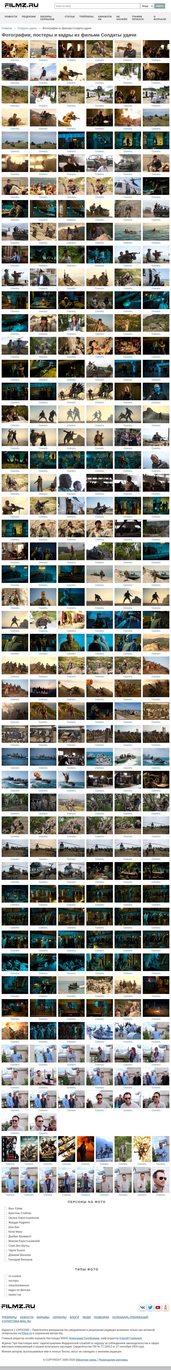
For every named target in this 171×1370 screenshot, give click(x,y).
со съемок (14, 1276)
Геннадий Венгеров (20, 1259)
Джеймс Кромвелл (19, 1236)
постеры (13, 1280)
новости (11, 16)
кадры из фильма (19, 1290)
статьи (70, 16)
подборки (101, 1317)
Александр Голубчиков (84, 1338)
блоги (74, 1317)
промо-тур (14, 1294)
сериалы (59, 1317)
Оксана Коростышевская (23, 1217)
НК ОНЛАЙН (122, 18)
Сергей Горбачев (130, 1338)
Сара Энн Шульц (18, 1245)
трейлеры (86, 16)
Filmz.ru (27, 1333)
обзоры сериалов (47, 18)
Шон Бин (13, 1227)
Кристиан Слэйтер (19, 1213)
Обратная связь (86, 1359)
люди (86, 1317)
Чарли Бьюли (16, 1250)
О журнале (160, 18)
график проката (138, 18)
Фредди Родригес (19, 1222)
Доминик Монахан (19, 1255)
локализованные (18, 1285)
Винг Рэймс (15, 1208)
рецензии (29, 16)
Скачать (15, 60)
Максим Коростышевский (24, 1241)
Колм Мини (15, 1231)
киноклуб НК (105, 18)
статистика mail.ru (16, 1321)
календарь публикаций (130, 1317)
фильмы (43, 1317)
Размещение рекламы (113, 1359)
